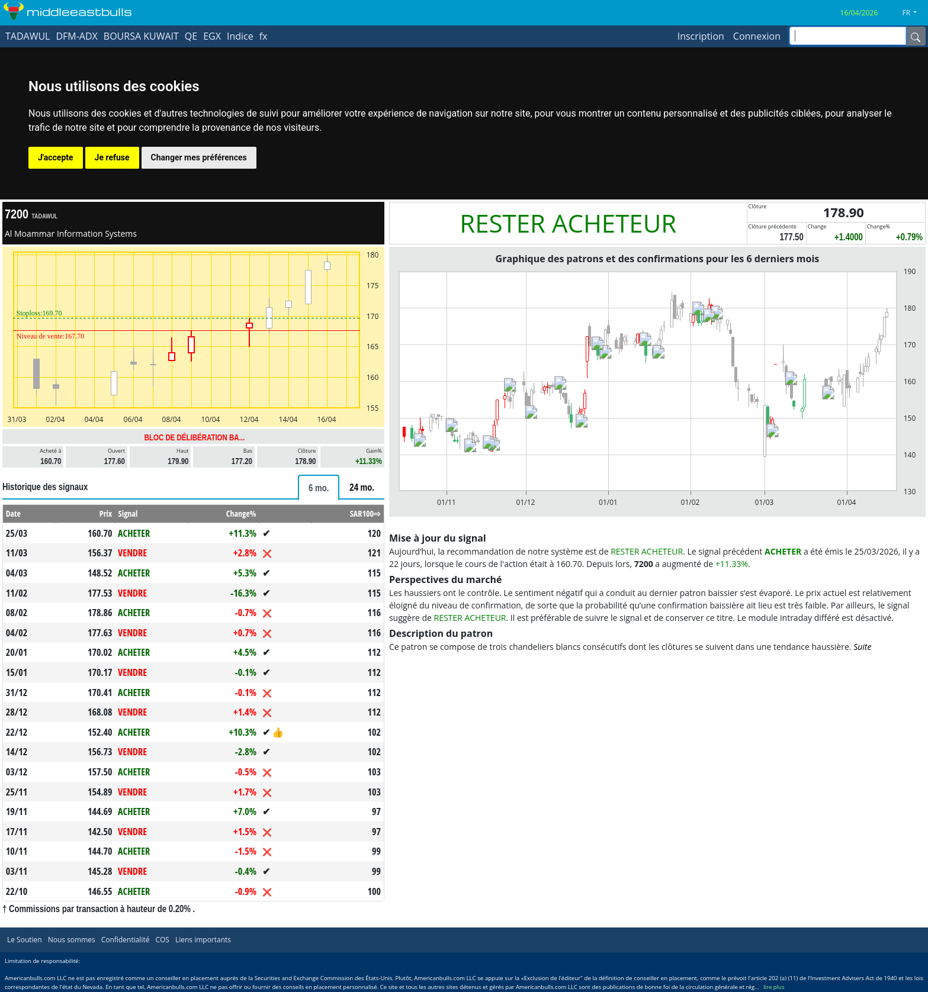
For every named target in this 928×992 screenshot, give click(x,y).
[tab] (318, 487)
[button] (914, 13)
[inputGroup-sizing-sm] (847, 36)
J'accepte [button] (55, 157)
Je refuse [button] (112, 157)
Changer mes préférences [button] (199, 157)
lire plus (773, 987)
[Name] (915, 36)
